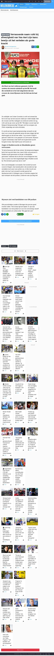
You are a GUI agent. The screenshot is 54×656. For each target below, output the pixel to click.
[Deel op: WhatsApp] (38, 47)
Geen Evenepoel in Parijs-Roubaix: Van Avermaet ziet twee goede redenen (19, 614)
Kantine (27, 4)
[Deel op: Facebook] (33, 47)
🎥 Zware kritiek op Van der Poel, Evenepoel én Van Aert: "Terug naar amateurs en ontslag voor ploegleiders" (7, 361)
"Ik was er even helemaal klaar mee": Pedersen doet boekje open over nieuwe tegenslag (19, 560)
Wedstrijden (43, 4)
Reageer (17, 48)
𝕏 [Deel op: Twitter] (35, 47)
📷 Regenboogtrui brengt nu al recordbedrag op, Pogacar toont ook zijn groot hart (32, 443)
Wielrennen (34, 4)
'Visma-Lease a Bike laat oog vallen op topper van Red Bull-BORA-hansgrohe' (32, 533)
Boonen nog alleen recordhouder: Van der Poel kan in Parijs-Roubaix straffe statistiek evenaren (19, 475)
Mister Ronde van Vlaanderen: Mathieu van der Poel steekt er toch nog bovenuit (7, 417)
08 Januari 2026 (9, 48)
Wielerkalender (5, 10)
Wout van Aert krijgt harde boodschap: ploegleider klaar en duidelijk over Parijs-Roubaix (7, 560)
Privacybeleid (31, 650)
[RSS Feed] (49, 650)
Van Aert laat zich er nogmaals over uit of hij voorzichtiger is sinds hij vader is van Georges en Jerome (7, 303)
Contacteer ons (17, 650)
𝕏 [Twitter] (43, 650)
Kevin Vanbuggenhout (11, 46)
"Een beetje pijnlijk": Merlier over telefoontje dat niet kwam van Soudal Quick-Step (19, 443)
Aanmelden (47, 1)
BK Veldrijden (13, 246)
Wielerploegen (23, 7)
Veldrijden (4, 246)
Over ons (24, 650)
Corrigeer (36, 214)
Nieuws (22, 4)
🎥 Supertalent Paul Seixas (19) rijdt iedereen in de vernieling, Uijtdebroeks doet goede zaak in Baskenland (7, 475)
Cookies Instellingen (26, 651)
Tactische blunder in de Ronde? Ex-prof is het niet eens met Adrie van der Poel (19, 533)
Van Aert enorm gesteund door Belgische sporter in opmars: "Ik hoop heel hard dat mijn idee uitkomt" (19, 361)
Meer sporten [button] (8, 1)
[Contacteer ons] (46, 650)
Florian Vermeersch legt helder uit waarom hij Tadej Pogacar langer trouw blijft (32, 560)
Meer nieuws (20, 251)
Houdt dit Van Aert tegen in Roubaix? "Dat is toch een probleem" (19, 387)
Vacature (38, 650)
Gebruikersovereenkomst (13, 651)
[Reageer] (10, 312)
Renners (31, 7)
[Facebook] (40, 650)
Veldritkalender (14, 10)
